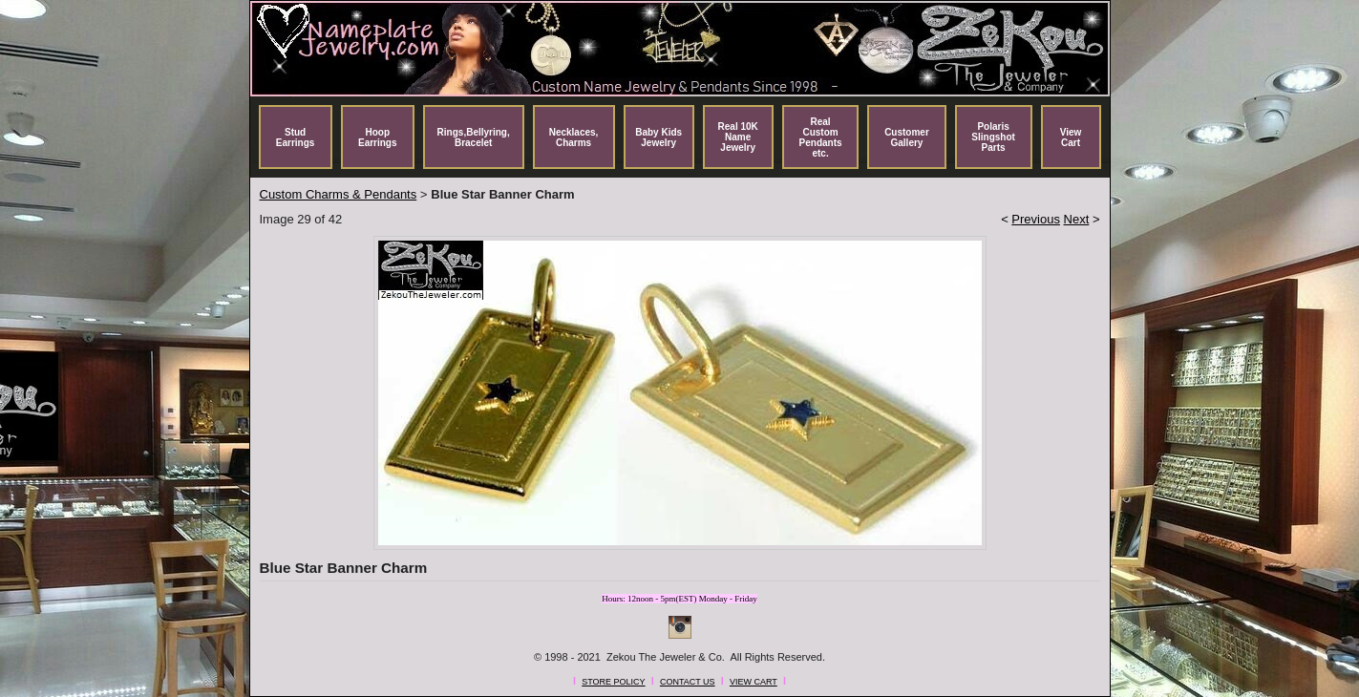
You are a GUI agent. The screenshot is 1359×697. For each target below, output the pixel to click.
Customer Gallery (906, 137)
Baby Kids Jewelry (658, 137)
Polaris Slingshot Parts (993, 137)
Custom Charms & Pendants (338, 194)
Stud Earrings (295, 137)
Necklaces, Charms (574, 137)
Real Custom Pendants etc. (820, 137)
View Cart (1071, 137)
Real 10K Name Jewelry (738, 137)
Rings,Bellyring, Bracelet (473, 137)
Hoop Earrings (377, 137)
